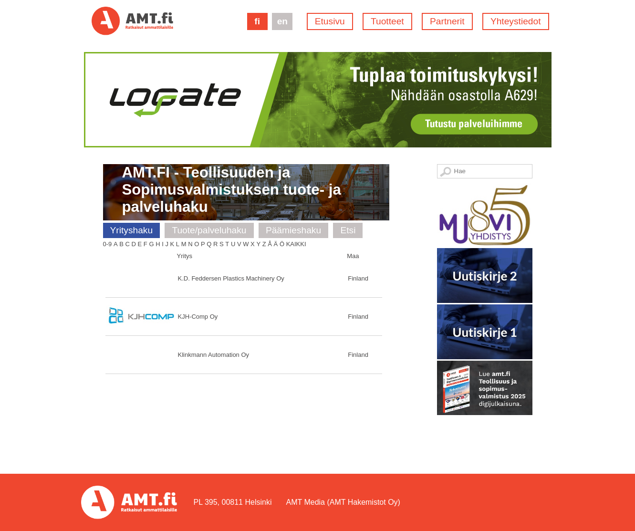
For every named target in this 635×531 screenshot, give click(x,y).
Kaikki (296, 244)
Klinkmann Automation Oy (214, 354)
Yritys (185, 256)
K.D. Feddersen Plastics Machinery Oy (231, 278)
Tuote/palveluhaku (209, 230)
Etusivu (330, 21)
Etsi (347, 230)
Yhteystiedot (515, 21)
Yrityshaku (131, 230)
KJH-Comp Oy (198, 316)
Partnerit (447, 21)
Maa (353, 256)
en (282, 21)
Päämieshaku (293, 230)
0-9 (107, 244)
